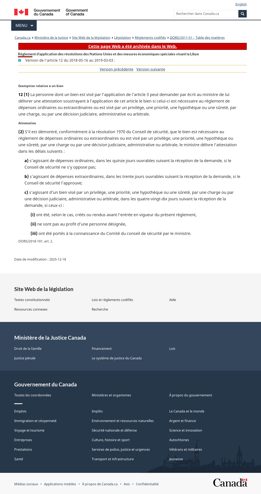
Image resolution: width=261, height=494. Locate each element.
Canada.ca (23, 37)
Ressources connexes (31, 309)
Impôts (97, 411)
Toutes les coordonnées (32, 395)
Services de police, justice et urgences (121, 449)
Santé (18, 459)
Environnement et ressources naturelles (123, 421)
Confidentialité (147, 484)
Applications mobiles (60, 484)
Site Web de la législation (91, 37)
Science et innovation (185, 430)
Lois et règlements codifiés (112, 300)
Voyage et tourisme (29, 430)
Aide (172, 300)
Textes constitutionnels (32, 300)
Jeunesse (176, 459)
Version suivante (150, 69)
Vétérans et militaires (185, 449)
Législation (122, 37)
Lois (172, 348)
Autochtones (179, 440)
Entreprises (23, 440)
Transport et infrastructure (113, 459)
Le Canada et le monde (186, 411)
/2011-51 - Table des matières (197, 37)
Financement (102, 348)
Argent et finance (182, 421)
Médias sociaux (26, 484)
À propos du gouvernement (190, 395)
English (241, 4)
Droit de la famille (28, 348)
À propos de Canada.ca (100, 484)
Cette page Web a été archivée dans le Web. (132, 46)
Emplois (20, 411)
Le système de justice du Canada (117, 358)
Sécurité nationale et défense (114, 430)
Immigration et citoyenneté (35, 421)
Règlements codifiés (150, 37)
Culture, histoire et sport (111, 440)
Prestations (23, 449)
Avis (127, 484)
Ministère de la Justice (51, 37)
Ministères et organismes (111, 395)
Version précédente (116, 69)
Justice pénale (24, 358)
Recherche (100, 309)
